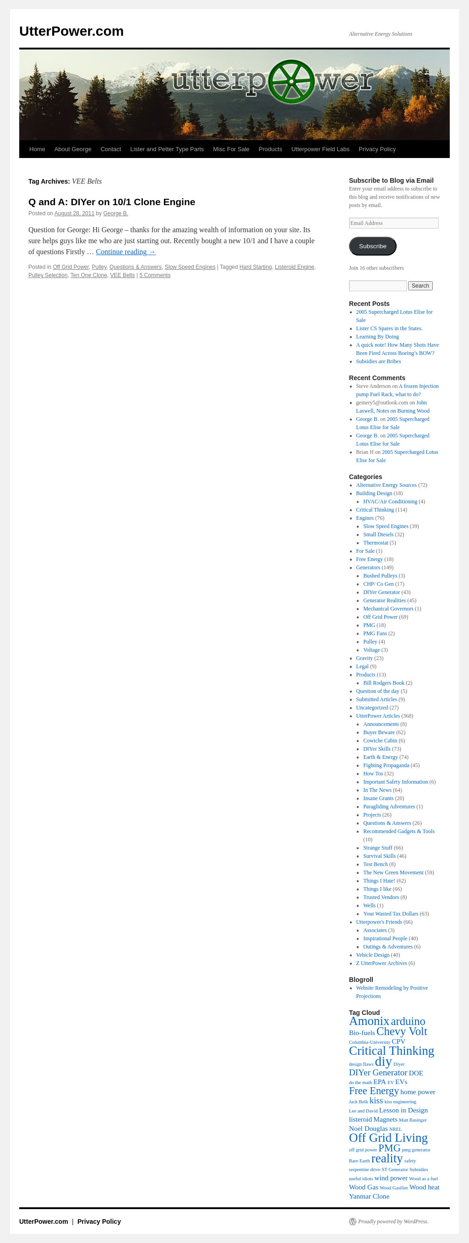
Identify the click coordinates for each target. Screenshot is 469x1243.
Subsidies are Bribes (378, 361)
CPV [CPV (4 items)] (399, 1041)
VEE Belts (122, 275)
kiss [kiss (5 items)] (376, 1100)
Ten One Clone (89, 275)
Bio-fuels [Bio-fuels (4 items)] (362, 1032)
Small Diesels (378, 534)
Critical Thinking (375, 510)
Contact (111, 149)
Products (270, 149)
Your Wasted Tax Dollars (390, 913)
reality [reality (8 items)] (387, 1158)
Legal (362, 666)
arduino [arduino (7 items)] (408, 1021)
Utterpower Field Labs (320, 149)
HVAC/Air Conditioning (390, 501)
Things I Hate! (379, 881)
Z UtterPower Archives (381, 963)
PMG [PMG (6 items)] (389, 1148)
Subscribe (373, 246)
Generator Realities (384, 600)
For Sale (365, 551)
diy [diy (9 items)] (383, 1061)
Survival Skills (379, 856)
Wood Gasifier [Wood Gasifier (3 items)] (394, 1187)
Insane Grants (378, 798)
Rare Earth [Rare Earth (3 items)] (359, 1160)
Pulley (99, 267)
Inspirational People (385, 938)
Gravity (364, 658)
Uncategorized (372, 707)
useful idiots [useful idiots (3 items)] (361, 1178)
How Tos (373, 773)
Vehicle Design (373, 955)
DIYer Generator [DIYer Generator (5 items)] (378, 1072)
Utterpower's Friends (379, 922)
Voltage (371, 650)
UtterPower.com (71, 30)
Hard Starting (256, 267)
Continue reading (126, 252)
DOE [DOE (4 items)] (416, 1073)
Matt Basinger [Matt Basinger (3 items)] (413, 1120)
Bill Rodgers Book (383, 683)
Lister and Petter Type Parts (167, 149)
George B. (116, 213)
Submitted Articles (377, 699)
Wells (369, 905)
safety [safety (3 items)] (410, 1160)
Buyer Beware (379, 732)
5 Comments (154, 275)
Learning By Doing (377, 336)
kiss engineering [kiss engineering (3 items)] (400, 1101)
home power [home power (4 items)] (417, 1092)
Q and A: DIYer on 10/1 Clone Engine (111, 201)
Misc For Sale (231, 149)
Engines (365, 518)
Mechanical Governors (388, 608)
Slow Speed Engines (190, 267)
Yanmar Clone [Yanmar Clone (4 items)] (369, 1196)
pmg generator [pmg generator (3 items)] (416, 1149)
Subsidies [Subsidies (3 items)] (418, 1169)
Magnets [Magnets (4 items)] (385, 1119)
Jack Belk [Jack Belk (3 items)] (358, 1101)
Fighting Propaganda (386, 765)
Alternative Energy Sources (386, 485)
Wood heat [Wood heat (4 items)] (424, 1187)
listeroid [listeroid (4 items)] (360, 1119)
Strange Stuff (377, 848)
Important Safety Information (395, 782)
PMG (369, 625)
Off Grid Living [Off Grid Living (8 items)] (388, 1138)
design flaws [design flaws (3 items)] (361, 1064)
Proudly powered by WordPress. (393, 1221)
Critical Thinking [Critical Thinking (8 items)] (391, 1051)
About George (73, 149)
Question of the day (377, 691)
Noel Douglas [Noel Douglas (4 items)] (368, 1128)
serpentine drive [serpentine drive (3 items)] (364, 1169)
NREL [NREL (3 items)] (395, 1129)
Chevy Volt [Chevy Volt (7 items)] (401, 1031)
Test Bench (375, 864)
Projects (372, 815)
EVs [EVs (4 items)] (401, 1081)
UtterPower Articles (378, 716)
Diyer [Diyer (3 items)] (398, 1064)
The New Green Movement (393, 872)
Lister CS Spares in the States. (389, 328)
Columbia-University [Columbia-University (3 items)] (370, 1042)
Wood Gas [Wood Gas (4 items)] (363, 1187)
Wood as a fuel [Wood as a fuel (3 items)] (423, 1178)
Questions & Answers (135, 267)
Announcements (381, 724)
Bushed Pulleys (380, 575)
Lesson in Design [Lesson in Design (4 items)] (403, 1110)
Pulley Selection (47, 275)
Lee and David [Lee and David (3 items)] (363, 1110)
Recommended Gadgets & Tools (399, 831)
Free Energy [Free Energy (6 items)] (374, 1090)
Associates (375, 930)
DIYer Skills (377, 749)
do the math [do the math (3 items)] (360, 1082)
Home (37, 149)
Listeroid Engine (294, 267)
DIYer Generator (381, 592)
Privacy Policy (377, 149)
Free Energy (369, 559)
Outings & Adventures (388, 946)
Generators (368, 567)
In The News (377, 790)
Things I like (377, 889)
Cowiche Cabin (380, 740)
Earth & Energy (380, 757)
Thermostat (375, 543)
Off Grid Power (70, 267)
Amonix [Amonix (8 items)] (369, 1021)
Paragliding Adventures (389, 806)
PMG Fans (375, 633)
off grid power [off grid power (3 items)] (363, 1149)
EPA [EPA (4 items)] (379, 1081)
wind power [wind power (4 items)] (391, 1178)
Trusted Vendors (381, 897)
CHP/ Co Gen (378, 584)
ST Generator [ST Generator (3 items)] (395, 1169)
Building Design (374, 493)
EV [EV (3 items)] (390, 1082)
